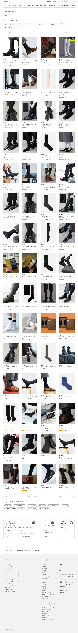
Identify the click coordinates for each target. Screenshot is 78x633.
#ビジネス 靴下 (8, 24)
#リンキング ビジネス (9, 27)
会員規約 (23, 536)
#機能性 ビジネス (32, 508)
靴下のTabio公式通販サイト (9, 550)
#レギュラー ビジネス (43, 508)
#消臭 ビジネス (42, 24)
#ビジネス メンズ (32, 24)
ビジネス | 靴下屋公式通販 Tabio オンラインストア (28, 550)
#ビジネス (6, 15)
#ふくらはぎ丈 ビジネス (54, 24)
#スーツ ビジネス (21, 27)
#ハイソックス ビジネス (20, 24)
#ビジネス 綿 (65, 24)
